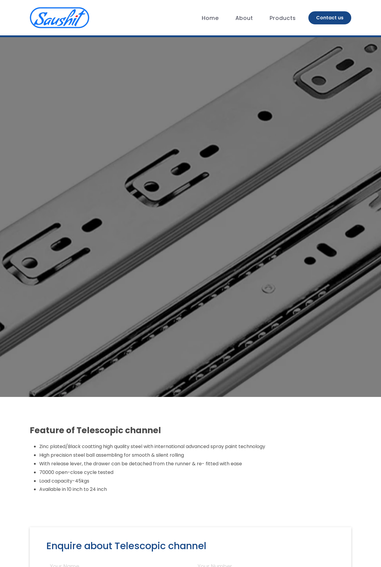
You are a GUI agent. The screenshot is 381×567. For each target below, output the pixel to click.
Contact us (329, 17)
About (244, 18)
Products (283, 18)
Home (210, 18)
